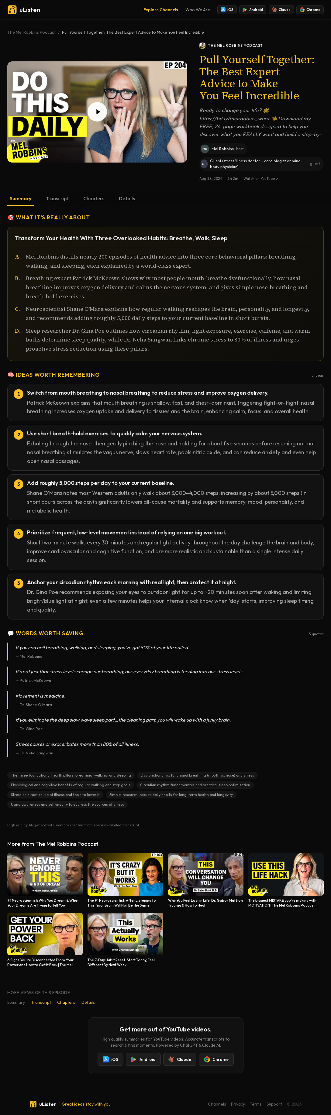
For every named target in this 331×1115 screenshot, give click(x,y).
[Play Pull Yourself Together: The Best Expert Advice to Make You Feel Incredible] (97, 112)
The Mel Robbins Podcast (31, 32)
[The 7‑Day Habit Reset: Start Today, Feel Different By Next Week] (125, 940)
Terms (256, 1104)
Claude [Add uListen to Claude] (281, 9)
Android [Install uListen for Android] (253, 9)
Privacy (238, 1104)
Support (274, 1104)
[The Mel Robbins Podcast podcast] (261, 46)
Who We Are (197, 9)
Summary (20, 198)
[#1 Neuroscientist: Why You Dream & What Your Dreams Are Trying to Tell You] (45, 880)
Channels (217, 1104)
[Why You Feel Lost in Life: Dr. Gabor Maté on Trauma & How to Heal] (205, 880)
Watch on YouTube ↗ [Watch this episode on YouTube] (261, 178)
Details (127, 198)
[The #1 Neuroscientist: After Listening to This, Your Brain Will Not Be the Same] (125, 880)
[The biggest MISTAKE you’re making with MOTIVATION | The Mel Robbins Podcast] (286, 880)
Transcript (57, 198)
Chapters (93, 198)
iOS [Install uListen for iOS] (227, 9)
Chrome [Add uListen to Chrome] (310, 9)
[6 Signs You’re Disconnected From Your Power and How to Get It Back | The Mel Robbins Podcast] (45, 940)
